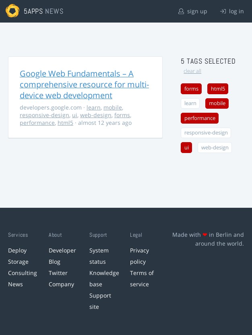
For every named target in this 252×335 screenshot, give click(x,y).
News (15, 284)
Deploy (17, 250)
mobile (112, 107)
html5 (65, 122)
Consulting (22, 273)
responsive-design (44, 115)
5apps (33, 11)
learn (94, 107)
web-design (96, 115)
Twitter (58, 273)
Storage (18, 261)
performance (37, 122)
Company (61, 284)
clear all (192, 71)
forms (122, 115)
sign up (192, 11)
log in (232, 11)
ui (74, 115)
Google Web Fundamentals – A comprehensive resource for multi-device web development (84, 84)
